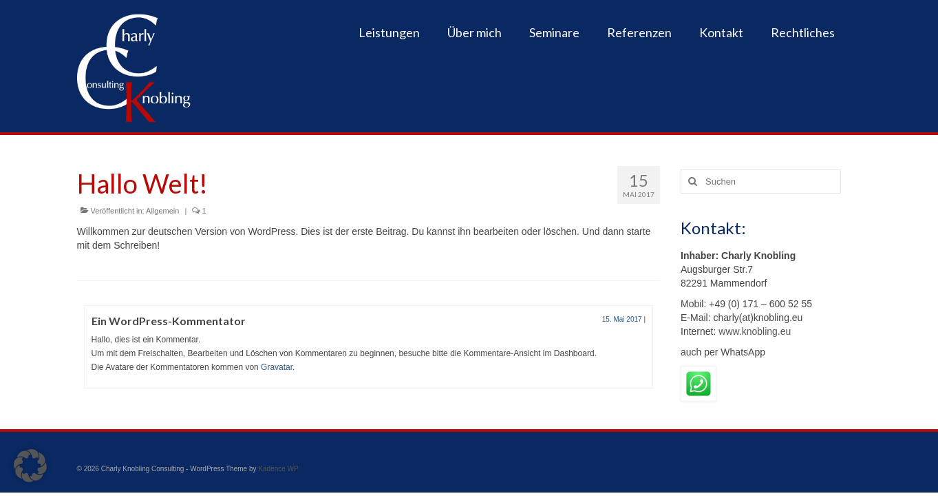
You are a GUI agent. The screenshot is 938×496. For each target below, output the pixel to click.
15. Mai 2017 (622, 319)
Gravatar (276, 367)
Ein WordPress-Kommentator (169, 320)
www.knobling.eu (753, 331)
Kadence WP (278, 469)
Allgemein (162, 211)
